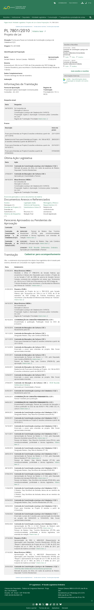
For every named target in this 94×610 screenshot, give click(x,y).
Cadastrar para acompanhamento (24, 26)
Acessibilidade (62, 3)
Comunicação (52, 17)
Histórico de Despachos (12, 214)
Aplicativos (55, 608)
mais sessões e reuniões (80, 71)
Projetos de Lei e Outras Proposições (37, 22)
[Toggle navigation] (90, 17)
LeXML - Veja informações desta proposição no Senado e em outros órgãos (75, 80)
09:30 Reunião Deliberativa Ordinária (43, 248)
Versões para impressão (53, 26)
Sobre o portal (31, 608)
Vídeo (73, 57)
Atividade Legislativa (39, 17)
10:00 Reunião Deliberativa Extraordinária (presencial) (33, 569)
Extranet (65, 608)
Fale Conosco (73, 3)
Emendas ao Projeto (11, 207)
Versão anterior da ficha (39, 26)
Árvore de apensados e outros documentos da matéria (23, 197)
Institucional (16, 17)
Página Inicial (8, 22)
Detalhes (80, 57)
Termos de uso (44, 608)
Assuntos (6, 17)
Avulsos (7, 203)
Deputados (26, 17)
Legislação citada (30, 203)
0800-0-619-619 (74, 588)
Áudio (67, 57)
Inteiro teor (37, 31)
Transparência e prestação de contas (72, 17)
